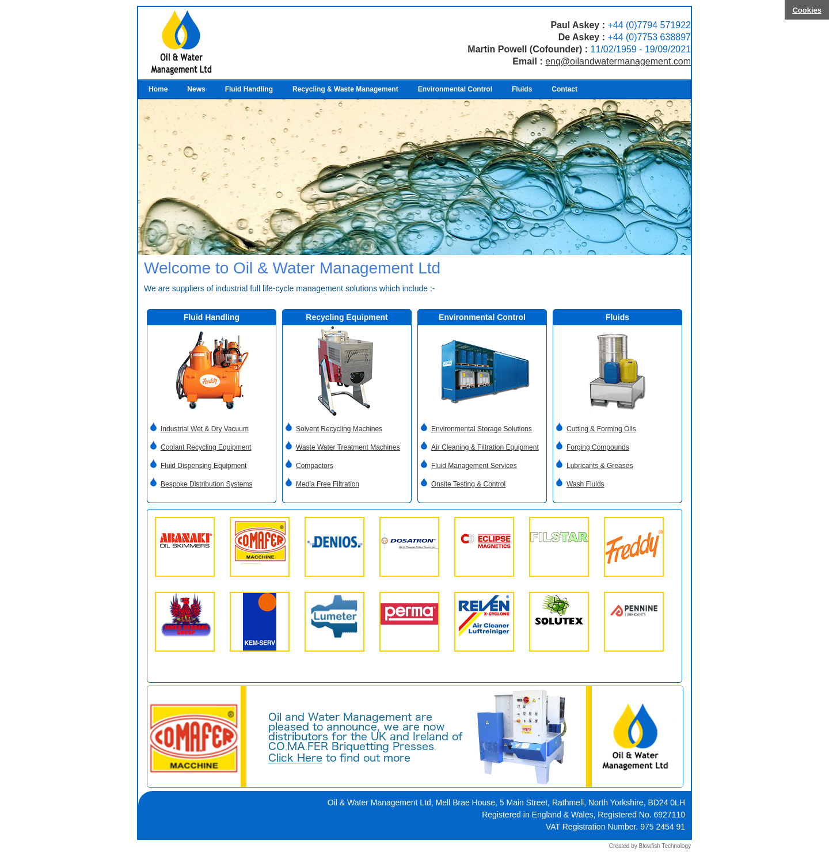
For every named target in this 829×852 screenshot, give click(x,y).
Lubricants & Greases (599, 466)
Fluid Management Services (474, 466)
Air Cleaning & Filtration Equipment (485, 447)
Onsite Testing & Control (468, 484)
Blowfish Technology (665, 846)
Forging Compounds (597, 447)
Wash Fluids (585, 484)
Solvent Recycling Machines (339, 429)
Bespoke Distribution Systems (206, 484)
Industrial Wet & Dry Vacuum (205, 429)
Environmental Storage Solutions (481, 429)
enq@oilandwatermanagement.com (618, 61)
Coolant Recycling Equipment (206, 447)
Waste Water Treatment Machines (348, 447)
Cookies (807, 10)
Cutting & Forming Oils (601, 429)
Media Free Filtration (327, 484)
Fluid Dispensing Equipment (203, 466)
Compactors (314, 466)
